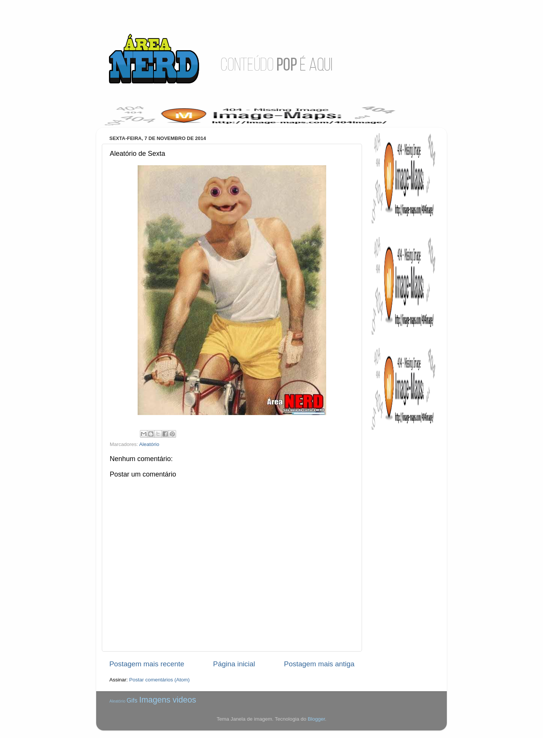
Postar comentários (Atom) (159, 680)
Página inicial (234, 664)
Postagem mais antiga (319, 664)
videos (184, 699)
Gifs (132, 700)
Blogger (316, 719)
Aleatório (149, 444)
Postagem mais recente (146, 664)
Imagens (154, 699)
